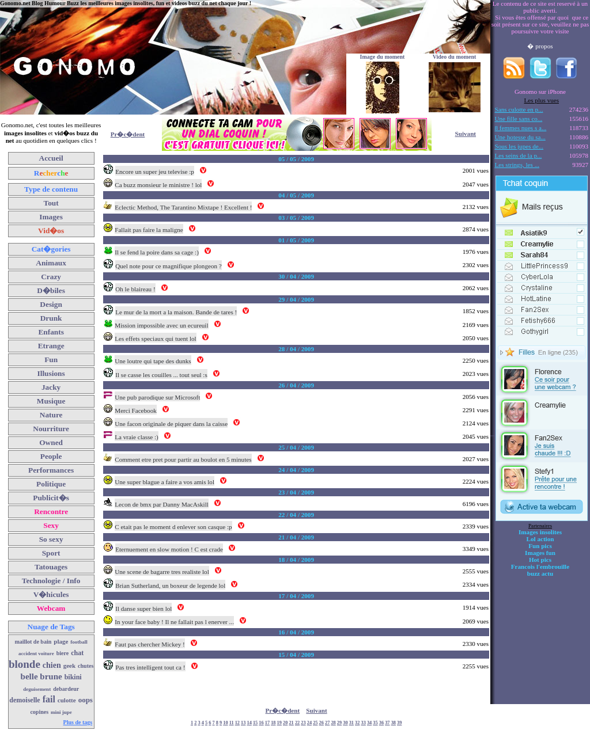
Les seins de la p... (518, 155)
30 (345, 722)
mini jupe (61, 712)
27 (327, 722)
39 (399, 722)
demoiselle (24, 700)
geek (69, 665)
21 (291, 722)
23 (303, 722)
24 (309, 722)
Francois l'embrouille (540, 566)
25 (315, 722)
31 (351, 722)
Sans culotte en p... (519, 109)
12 (237, 722)
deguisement (37, 689)
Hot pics (540, 559)
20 (285, 722)
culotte (67, 700)
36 (381, 722)
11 (231, 722)
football (79, 642)
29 (339, 722)
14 (249, 722)
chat (77, 653)
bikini (73, 677)
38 (393, 722)
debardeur (66, 689)
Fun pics (539, 545)
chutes (85, 666)
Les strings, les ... (517, 164)
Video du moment (454, 57)
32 (357, 722)
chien (52, 665)
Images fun (540, 552)
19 (279, 722)
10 (225, 722)
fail (49, 699)
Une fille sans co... (519, 118)
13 (243, 722)
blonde (24, 664)
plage (61, 641)
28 (333, 722)
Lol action (540, 538)
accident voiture (36, 653)
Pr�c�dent (128, 134)
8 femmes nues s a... (521, 127)
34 (369, 722)
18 (273, 722)
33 (363, 722)
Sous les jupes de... (519, 146)
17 (267, 722)
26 (321, 722)
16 (261, 722)
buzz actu (540, 573)
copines (39, 712)
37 (387, 722)
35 (375, 722)
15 (255, 722)
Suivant (465, 133)
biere (62, 653)
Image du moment (382, 57)
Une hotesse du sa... (520, 137)
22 (297, 722)
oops (85, 699)
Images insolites (540, 532)
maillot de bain (32, 641)
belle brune (41, 676)
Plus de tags (78, 722)
